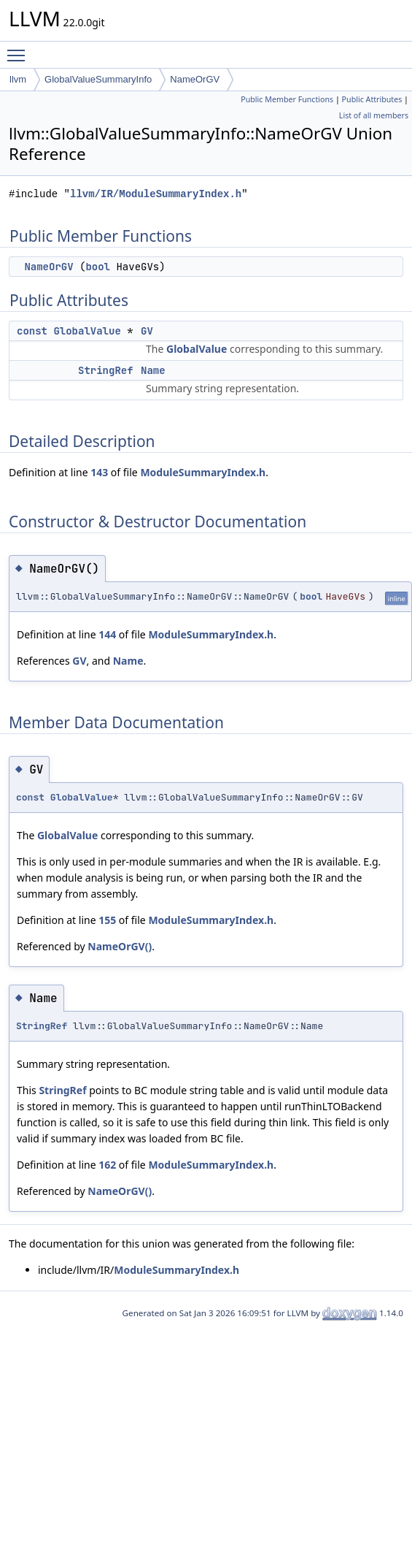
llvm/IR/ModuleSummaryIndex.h (155, 194)
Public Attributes (372, 99)
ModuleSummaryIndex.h (202, 472)
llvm (17, 79)
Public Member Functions (287, 99)
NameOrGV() (120, 946)
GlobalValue (86, 330)
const (32, 330)
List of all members (373, 115)
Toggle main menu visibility (19, 49)
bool (97, 266)
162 (107, 1165)
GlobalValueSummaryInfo (98, 79)
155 (107, 920)
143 (99, 472)
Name (153, 370)
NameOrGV (194, 79)
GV (147, 330)
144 (107, 634)
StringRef (105, 370)
